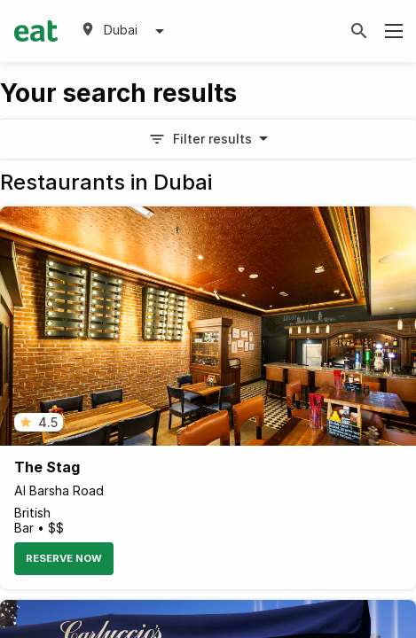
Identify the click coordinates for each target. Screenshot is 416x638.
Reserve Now (64, 558)
